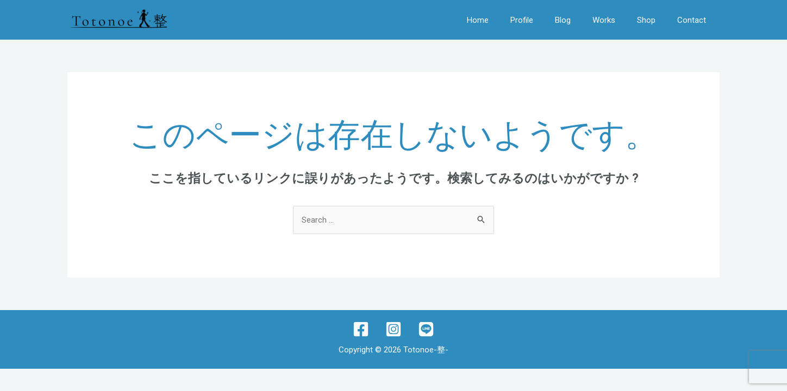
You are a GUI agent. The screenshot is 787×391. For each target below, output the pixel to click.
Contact (691, 20)
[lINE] (426, 329)
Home (478, 20)
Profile (521, 20)
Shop (646, 20)
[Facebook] (361, 329)
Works (603, 20)
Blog (563, 20)
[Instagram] (393, 329)
